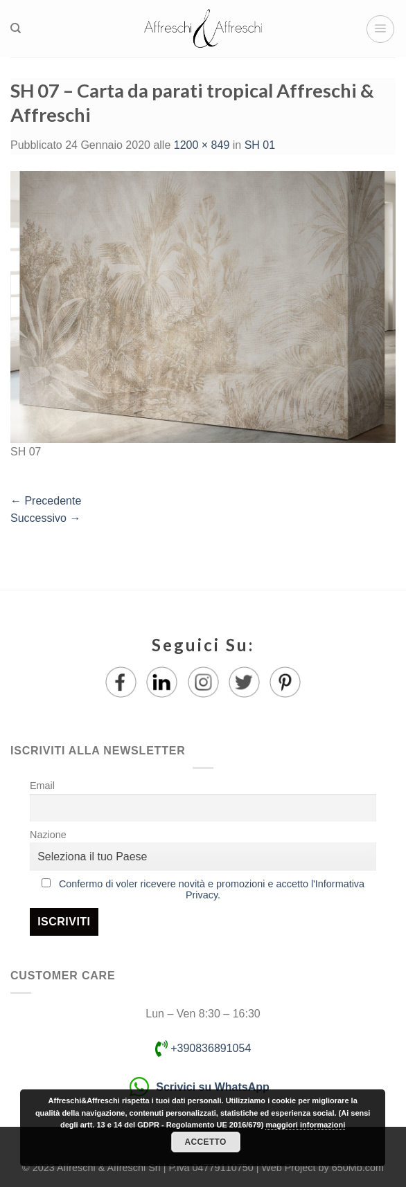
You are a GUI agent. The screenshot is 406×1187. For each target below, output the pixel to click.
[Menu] (380, 29)
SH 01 (260, 145)
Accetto (205, 1142)
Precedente (45, 501)
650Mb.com (358, 1167)
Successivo (45, 518)
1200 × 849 (202, 145)
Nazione (48, 834)
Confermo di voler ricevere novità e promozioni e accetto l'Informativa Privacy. (211, 889)
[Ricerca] (15, 28)
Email (42, 785)
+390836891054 (203, 1048)
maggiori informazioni (305, 1125)
